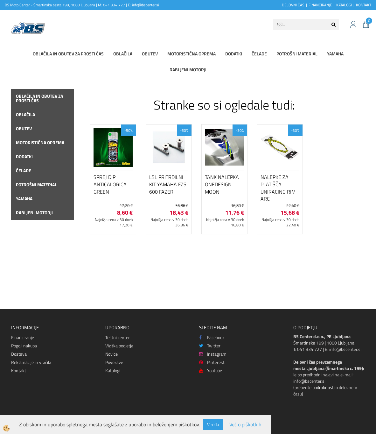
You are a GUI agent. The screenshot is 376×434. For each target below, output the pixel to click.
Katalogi (112, 370)
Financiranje (22, 337)
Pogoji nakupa (24, 345)
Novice (111, 354)
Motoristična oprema (191, 53)
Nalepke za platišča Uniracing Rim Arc (278, 188)
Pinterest (212, 362)
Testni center (117, 337)
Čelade (259, 53)
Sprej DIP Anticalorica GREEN (110, 184)
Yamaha (335, 53)
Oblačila (122, 53)
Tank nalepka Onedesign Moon (222, 184)
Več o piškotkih (245, 424)
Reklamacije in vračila (31, 362)
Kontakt (18, 370)
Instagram (212, 354)
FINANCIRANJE (320, 5)
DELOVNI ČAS (293, 5)
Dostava (19, 354)
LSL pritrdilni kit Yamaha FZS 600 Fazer (167, 184)
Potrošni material (296, 53)
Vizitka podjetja (119, 345)
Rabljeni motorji (188, 69)
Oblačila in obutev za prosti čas (68, 53)
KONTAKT (363, 5)
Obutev (150, 53)
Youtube (210, 370)
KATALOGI (344, 5)
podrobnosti (323, 387)
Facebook (212, 337)
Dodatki (233, 53)
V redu (213, 424)
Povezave (114, 362)
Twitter (209, 345)
